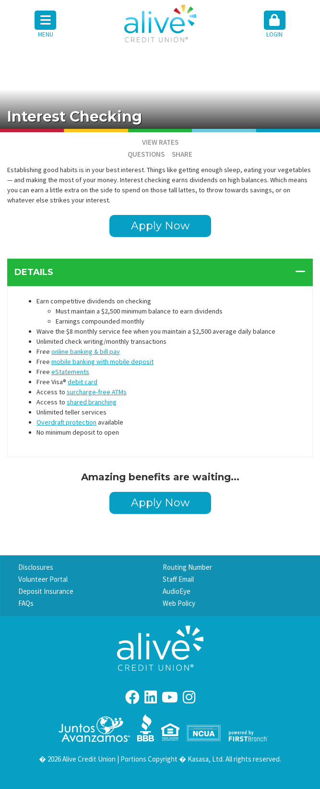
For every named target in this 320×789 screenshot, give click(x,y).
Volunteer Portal (43, 579)
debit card (82, 381)
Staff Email (178, 579)
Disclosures (35, 567)
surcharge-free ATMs (97, 392)
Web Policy (179, 603)
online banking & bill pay (85, 351)
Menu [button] (45, 24)
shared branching (92, 402)
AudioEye (176, 591)
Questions (146, 154)
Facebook (132, 697)
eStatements (70, 371)
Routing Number (187, 567)
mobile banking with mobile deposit (102, 361)
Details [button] (33, 272)
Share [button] (182, 154)
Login (274, 24)
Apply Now (160, 225)
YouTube (170, 697)
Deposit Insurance (45, 591)
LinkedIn (150, 697)
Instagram (189, 697)
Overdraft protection (66, 422)
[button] (275, 25)
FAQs (26, 603)
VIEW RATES (160, 142)
